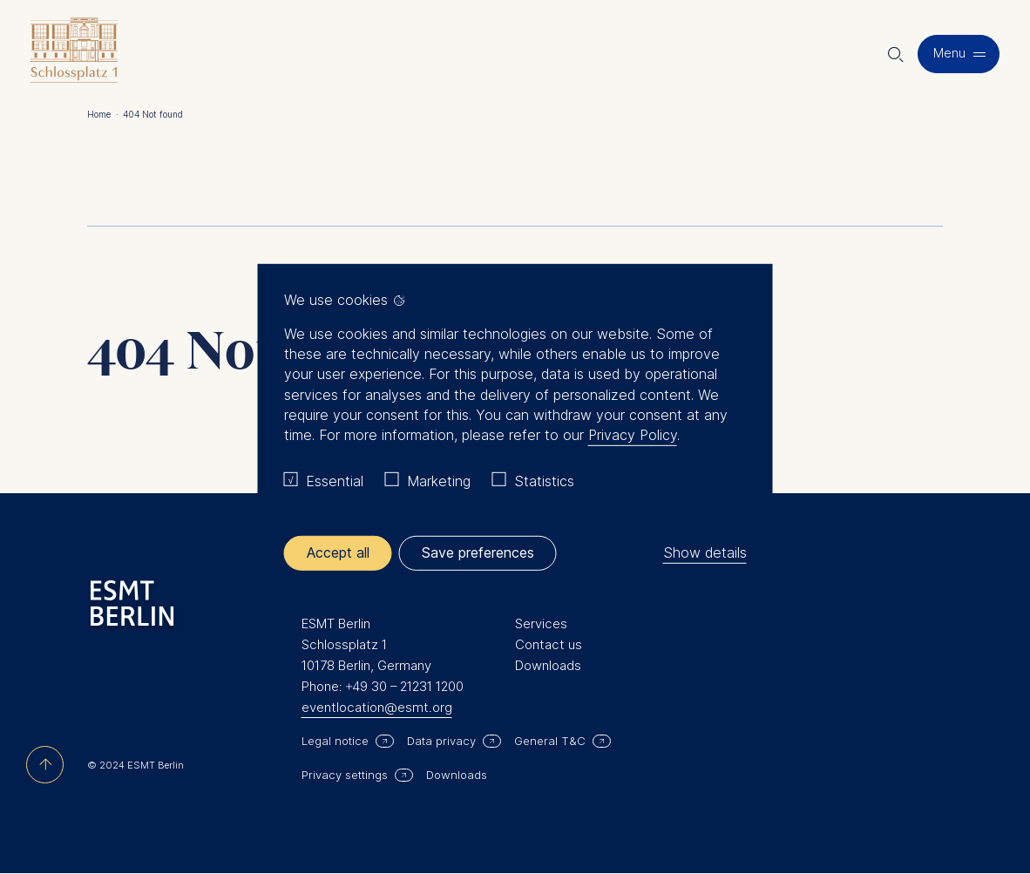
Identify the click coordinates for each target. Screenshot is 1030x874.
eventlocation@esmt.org (377, 707)
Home (103, 114)
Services (541, 623)
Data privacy (441, 741)
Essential (334, 481)
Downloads (548, 665)
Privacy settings (345, 775)
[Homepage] (74, 54)
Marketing (439, 481)
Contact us (548, 644)
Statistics (544, 481)
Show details (705, 552)
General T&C (550, 741)
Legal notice (335, 741)
